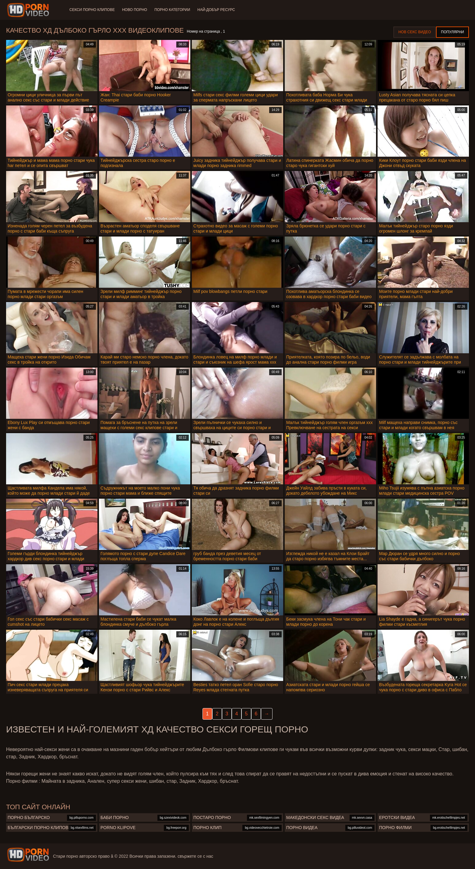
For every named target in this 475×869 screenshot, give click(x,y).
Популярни (452, 32)
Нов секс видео (414, 32)
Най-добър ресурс (216, 10)
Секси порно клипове (92, 10)
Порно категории (172, 10)
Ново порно (134, 10)
